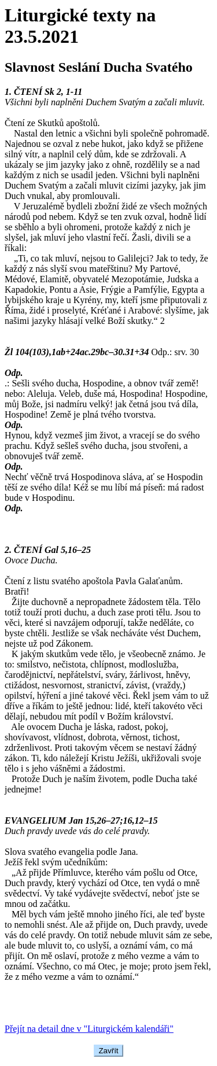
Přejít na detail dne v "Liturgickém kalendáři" (89, 1029)
